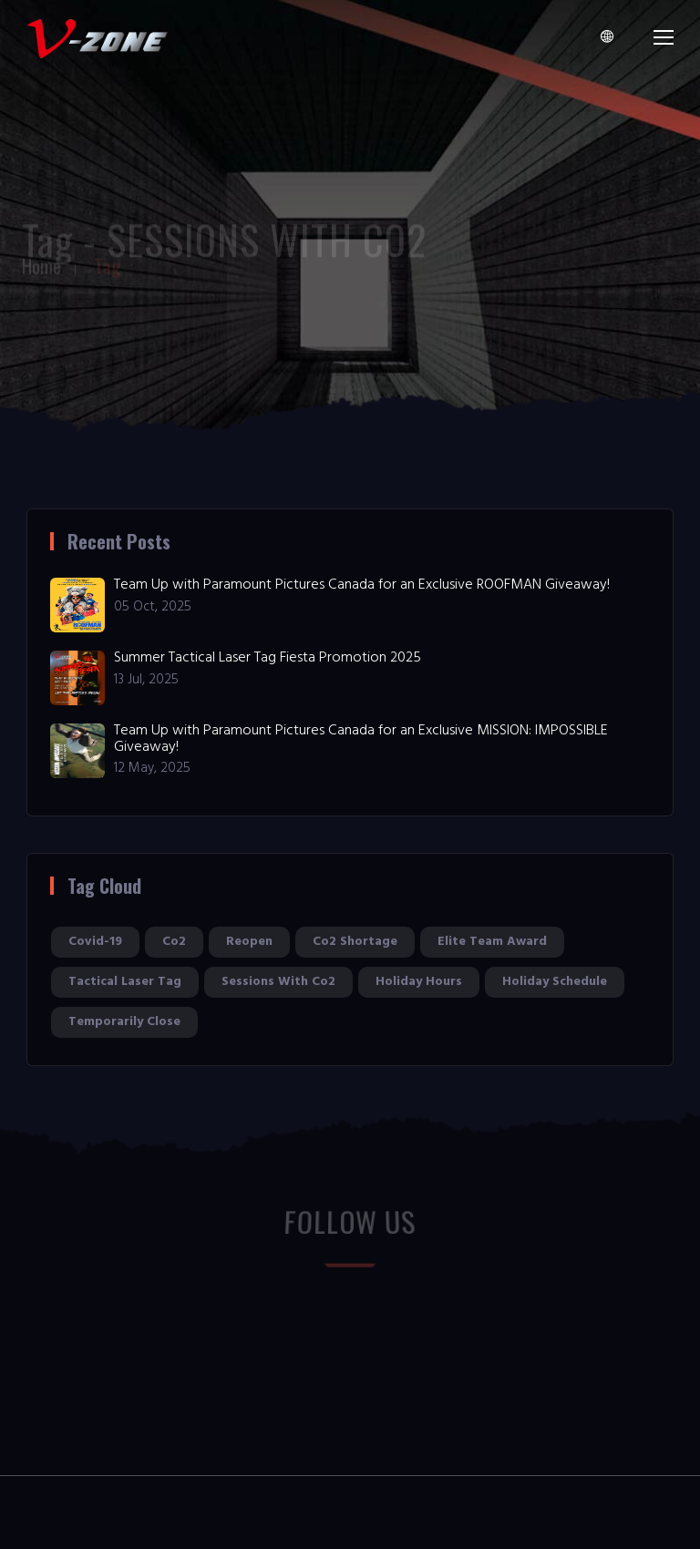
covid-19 (95, 941)
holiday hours (419, 981)
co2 (174, 941)
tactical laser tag (124, 981)
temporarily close (124, 1021)
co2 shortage (355, 941)
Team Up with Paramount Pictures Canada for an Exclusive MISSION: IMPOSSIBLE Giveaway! (361, 739)
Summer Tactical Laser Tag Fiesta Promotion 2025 (267, 658)
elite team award (492, 941)
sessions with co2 (278, 981)
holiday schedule (554, 981)
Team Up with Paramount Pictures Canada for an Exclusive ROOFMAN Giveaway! (362, 585)
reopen (249, 941)
